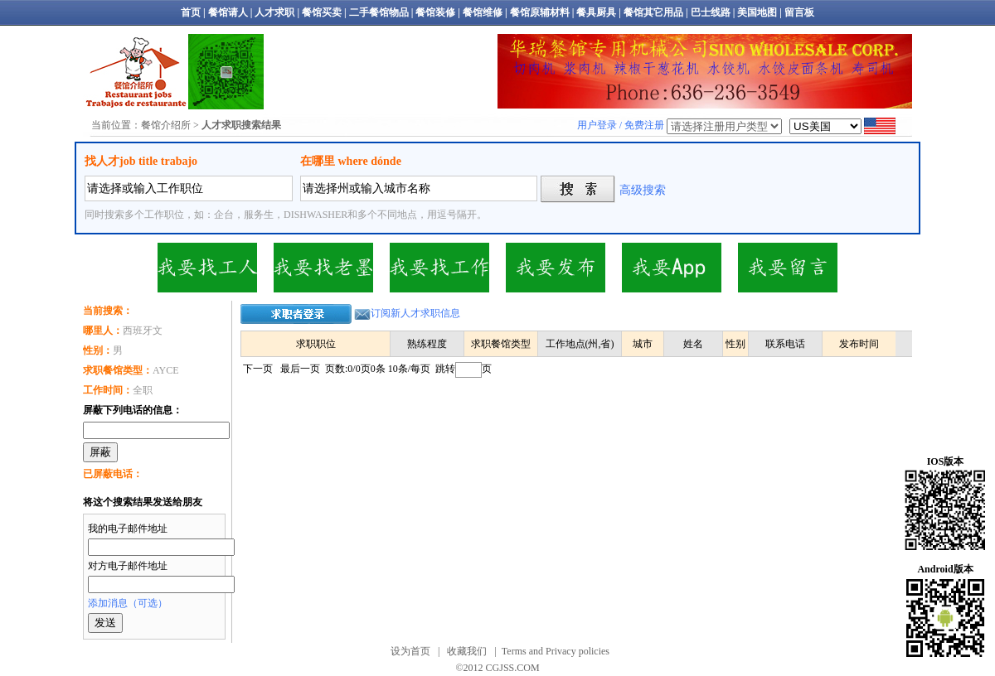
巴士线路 (710, 12)
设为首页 (410, 651)
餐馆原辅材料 (540, 12)
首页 (191, 12)
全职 (118, 390)
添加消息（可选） (127, 603)
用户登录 (597, 125)
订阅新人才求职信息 (415, 313)
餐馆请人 (228, 12)
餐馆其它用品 (653, 12)
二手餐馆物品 (379, 12)
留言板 (799, 12)
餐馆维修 (482, 12)
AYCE (131, 370)
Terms (514, 651)
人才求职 (274, 12)
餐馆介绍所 (166, 125)
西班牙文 (123, 330)
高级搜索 (642, 190)
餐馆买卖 (322, 12)
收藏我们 (467, 651)
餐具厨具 (596, 12)
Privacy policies (577, 651)
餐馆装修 (435, 12)
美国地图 (757, 12)
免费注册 (644, 125)
